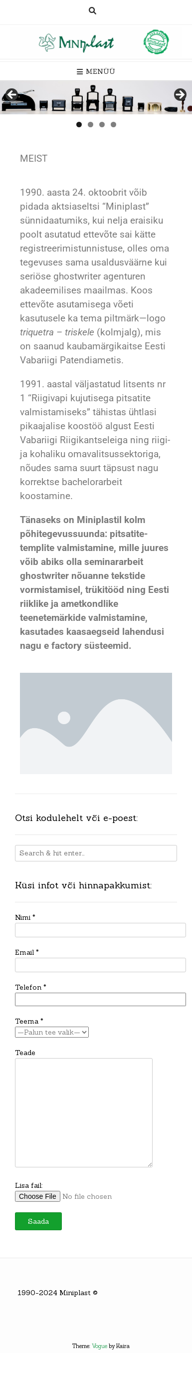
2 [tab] (90, 124)
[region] (96, 97)
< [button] (12, 95)
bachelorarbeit (92, 482)
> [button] (179, 95)
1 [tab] (79, 124)
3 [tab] (102, 124)
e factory (63, 645)
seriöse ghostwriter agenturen (83, 276)
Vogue (99, 1346)
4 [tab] (113, 124)
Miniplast (75, 1292)
